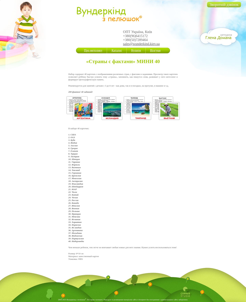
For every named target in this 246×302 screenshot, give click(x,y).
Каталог (117, 50)
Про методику (93, 50)
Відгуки (155, 50)
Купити (136, 50)
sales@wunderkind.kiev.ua (141, 44)
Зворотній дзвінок (224, 4)
